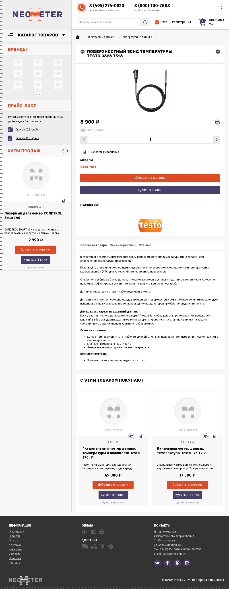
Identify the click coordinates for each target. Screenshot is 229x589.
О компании (16, 531)
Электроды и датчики (100, 37)
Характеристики (122, 245)
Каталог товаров (38, 35)
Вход (163, 22)
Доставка (15, 545)
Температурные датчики (136, 37)
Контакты (15, 562)
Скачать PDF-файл (27, 138)
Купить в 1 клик (35, 260)
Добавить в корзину (150, 178)
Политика (15, 558)
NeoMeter (37, 14)
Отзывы (145, 245)
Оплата (13, 540)
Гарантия (15, 536)
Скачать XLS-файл (27, 129)
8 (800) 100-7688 (152, 5)
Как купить (15, 549)
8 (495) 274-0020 (106, 5)
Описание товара (93, 245)
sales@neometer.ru (174, 553)
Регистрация (181, 22)
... (38, 94)
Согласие (15, 553)
